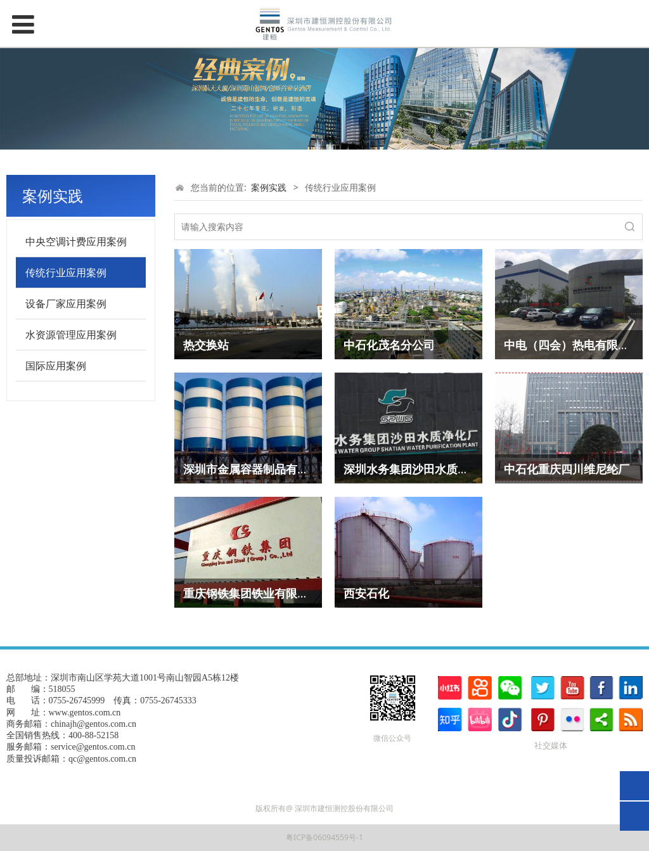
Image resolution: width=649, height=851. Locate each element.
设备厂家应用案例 (65, 303)
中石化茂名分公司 (389, 344)
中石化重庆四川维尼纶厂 (566, 469)
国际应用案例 (55, 366)
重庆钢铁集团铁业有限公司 (251, 593)
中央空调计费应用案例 (76, 241)
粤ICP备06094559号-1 (324, 837)
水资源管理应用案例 (71, 335)
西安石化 (366, 593)
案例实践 (268, 187)
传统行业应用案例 (65, 272)
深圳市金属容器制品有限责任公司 (268, 469)
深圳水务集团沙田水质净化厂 (418, 469)
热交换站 (206, 344)
